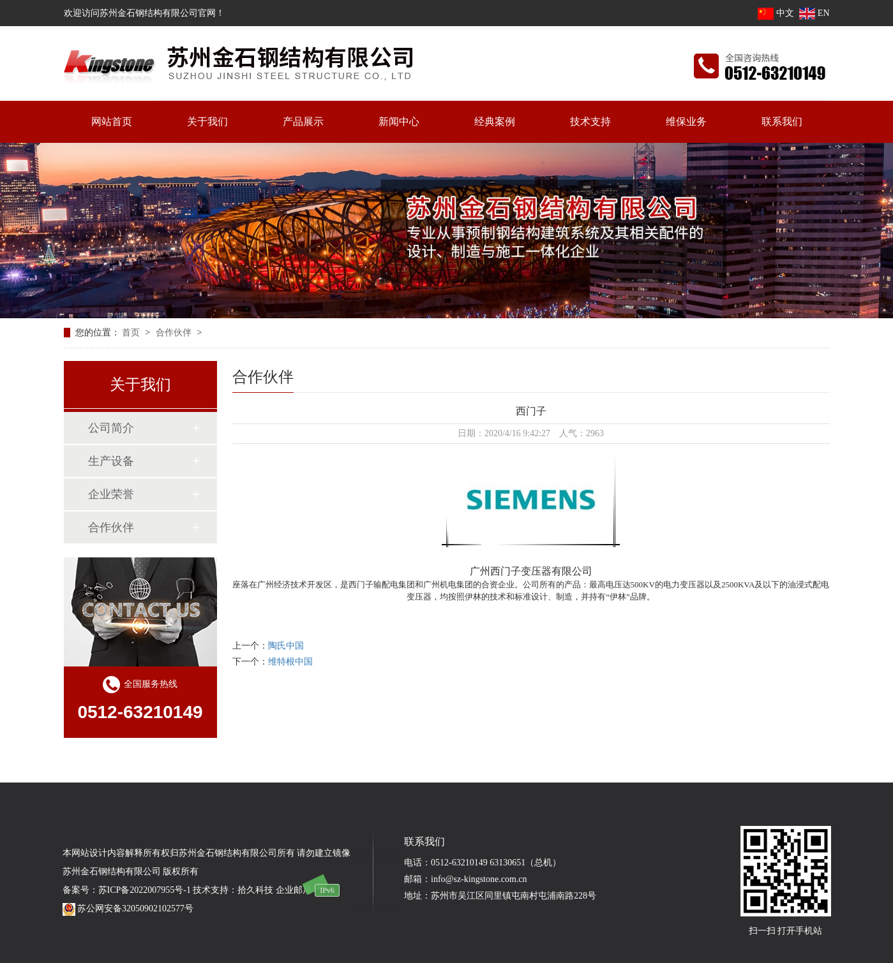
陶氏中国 (286, 646)
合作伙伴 (175, 332)
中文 (776, 13)
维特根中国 (290, 661)
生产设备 (111, 461)
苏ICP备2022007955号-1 (144, 890)
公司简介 (111, 428)
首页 (132, 332)
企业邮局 (293, 890)
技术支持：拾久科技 (233, 890)
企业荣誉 (111, 494)
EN (814, 13)
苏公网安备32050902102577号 (128, 908)
